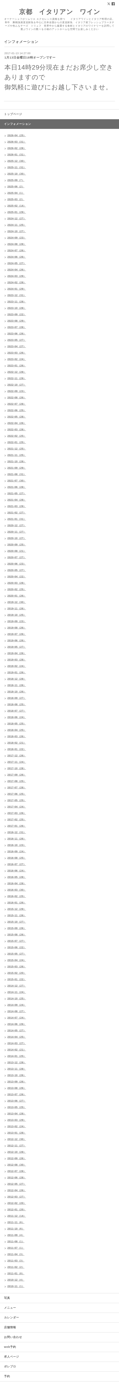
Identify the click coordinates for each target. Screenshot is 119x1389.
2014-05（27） (16, 1030)
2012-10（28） (16, 1152)
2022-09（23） (16, 391)
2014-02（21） (16, 1049)
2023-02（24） (16, 359)
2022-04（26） (16, 423)
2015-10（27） (16, 921)
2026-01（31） (16, 154)
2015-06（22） (16, 947)
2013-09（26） (16, 1081)
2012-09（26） (16, 1158)
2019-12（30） (16, 602)
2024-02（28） (16, 282)
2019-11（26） (16, 608)
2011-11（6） (15, 1222)
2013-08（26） (16, 1088)
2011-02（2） (15, 1267)
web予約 (10, 1346)
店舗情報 (10, 1327)
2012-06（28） (16, 1177)
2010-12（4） (15, 1280)
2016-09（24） (16, 851)
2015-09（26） (16, 928)
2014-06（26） (16, 1024)
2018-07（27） (16, 710)
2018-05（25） (16, 723)
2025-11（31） (16, 167)
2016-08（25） (16, 858)
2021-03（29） (16, 506)
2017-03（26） (16, 813)
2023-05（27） (16, 340)
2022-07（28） (16, 404)
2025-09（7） (15, 180)
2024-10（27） (16, 231)
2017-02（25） (16, 819)
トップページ (13, 114)
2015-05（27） (16, 953)
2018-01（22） (16, 749)
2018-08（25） (16, 704)
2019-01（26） (16, 672)
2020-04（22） (16, 576)
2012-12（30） (16, 1139)
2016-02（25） (16, 896)
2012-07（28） (16, 1171)
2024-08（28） (16, 244)
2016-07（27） (16, 864)
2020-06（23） (16, 563)
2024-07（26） (16, 250)
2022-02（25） (16, 436)
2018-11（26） (16, 685)
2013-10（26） (16, 1075)
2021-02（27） (16, 512)
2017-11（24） (16, 762)
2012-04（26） (16, 1190)
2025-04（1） (15, 193)
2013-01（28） (16, 1132)
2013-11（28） (16, 1069)
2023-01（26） (16, 365)
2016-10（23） (16, 845)
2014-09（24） (16, 1005)
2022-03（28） (16, 429)
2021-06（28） (16, 487)
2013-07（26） (16, 1094)
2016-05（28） (16, 877)
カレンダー (11, 1317)
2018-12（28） (16, 679)
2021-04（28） (16, 499)
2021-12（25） (16, 448)
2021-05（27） (16, 493)
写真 (7, 1297)
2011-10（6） (15, 1228)
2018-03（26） (16, 736)
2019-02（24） (16, 666)
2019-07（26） (16, 634)
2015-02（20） (16, 973)
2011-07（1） (15, 1248)
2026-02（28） (16, 148)
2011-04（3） (15, 1254)
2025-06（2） (15, 186)
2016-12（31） (16, 832)
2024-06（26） (16, 257)
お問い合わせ (13, 1337)
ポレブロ (10, 1366)
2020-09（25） (16, 544)
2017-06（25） (16, 794)
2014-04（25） (16, 1037)
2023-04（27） (16, 346)
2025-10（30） (16, 173)
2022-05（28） (16, 416)
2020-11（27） (16, 531)
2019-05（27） (16, 647)
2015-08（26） (16, 934)
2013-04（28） (16, 1113)
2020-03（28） (16, 583)
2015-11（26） (16, 915)
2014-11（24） (16, 992)
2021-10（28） (16, 461)
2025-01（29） (16, 212)
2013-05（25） (16, 1107)
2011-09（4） (15, 1235)
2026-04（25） (16, 135)
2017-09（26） (16, 774)
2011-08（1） (15, 1241)
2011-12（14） (16, 1216)
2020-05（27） (16, 570)
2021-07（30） (16, 480)
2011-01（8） (15, 1273)
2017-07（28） (16, 787)
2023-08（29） (16, 320)
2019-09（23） (16, 621)
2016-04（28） (16, 883)
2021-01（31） (16, 519)
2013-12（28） (16, 1062)
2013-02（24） (16, 1126)
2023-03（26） (16, 352)
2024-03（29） (16, 276)
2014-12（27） (16, 985)
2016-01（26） (16, 902)
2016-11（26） (16, 838)
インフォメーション (17, 123)
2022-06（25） (16, 410)
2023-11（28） (16, 301)
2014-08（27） (16, 1011)
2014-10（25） (16, 998)
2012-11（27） (16, 1145)
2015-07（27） (16, 941)
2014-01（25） (16, 1056)
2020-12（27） (16, 525)
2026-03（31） (16, 141)
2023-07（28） (16, 327)
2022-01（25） (16, 442)
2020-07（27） (16, 557)
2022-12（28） (16, 372)
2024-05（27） (16, 263)
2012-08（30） (16, 1164)
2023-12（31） (16, 295)
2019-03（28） (16, 659)
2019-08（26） (16, 627)
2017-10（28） (16, 768)
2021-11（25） (16, 455)
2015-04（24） (16, 960)
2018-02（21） (16, 742)
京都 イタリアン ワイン (59, 11)
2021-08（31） (16, 474)
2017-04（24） (16, 806)
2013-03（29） (16, 1120)
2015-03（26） (16, 966)
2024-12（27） (16, 218)
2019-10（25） (16, 615)
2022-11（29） (16, 378)
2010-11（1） (15, 1286)
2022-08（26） (16, 397)
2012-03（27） (16, 1196)
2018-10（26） (16, 691)
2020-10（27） (16, 538)
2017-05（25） (16, 800)
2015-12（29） (16, 909)
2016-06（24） (16, 870)
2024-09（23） (16, 237)
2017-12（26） (16, 755)
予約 (7, 1376)
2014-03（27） (16, 1043)
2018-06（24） (16, 717)
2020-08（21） (16, 551)
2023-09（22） (16, 314)
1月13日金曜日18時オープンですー (30, 57)
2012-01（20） (16, 1209)
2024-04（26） (16, 269)
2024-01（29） (16, 289)
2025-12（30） (16, 161)
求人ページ (11, 1356)
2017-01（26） (16, 826)
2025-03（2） (15, 199)
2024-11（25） (16, 225)
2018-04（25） (16, 730)
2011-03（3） (15, 1260)
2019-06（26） (16, 640)
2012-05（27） (16, 1184)
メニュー (10, 1307)
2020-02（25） (16, 589)
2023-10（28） (16, 308)
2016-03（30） (16, 890)
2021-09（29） (16, 468)
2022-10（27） (16, 384)
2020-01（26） (16, 595)
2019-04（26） (16, 653)
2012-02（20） (16, 1203)
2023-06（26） (16, 333)
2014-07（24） (16, 1017)
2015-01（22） (16, 979)
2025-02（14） (16, 205)
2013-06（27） (16, 1100)
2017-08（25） (16, 781)
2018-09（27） (16, 698)
